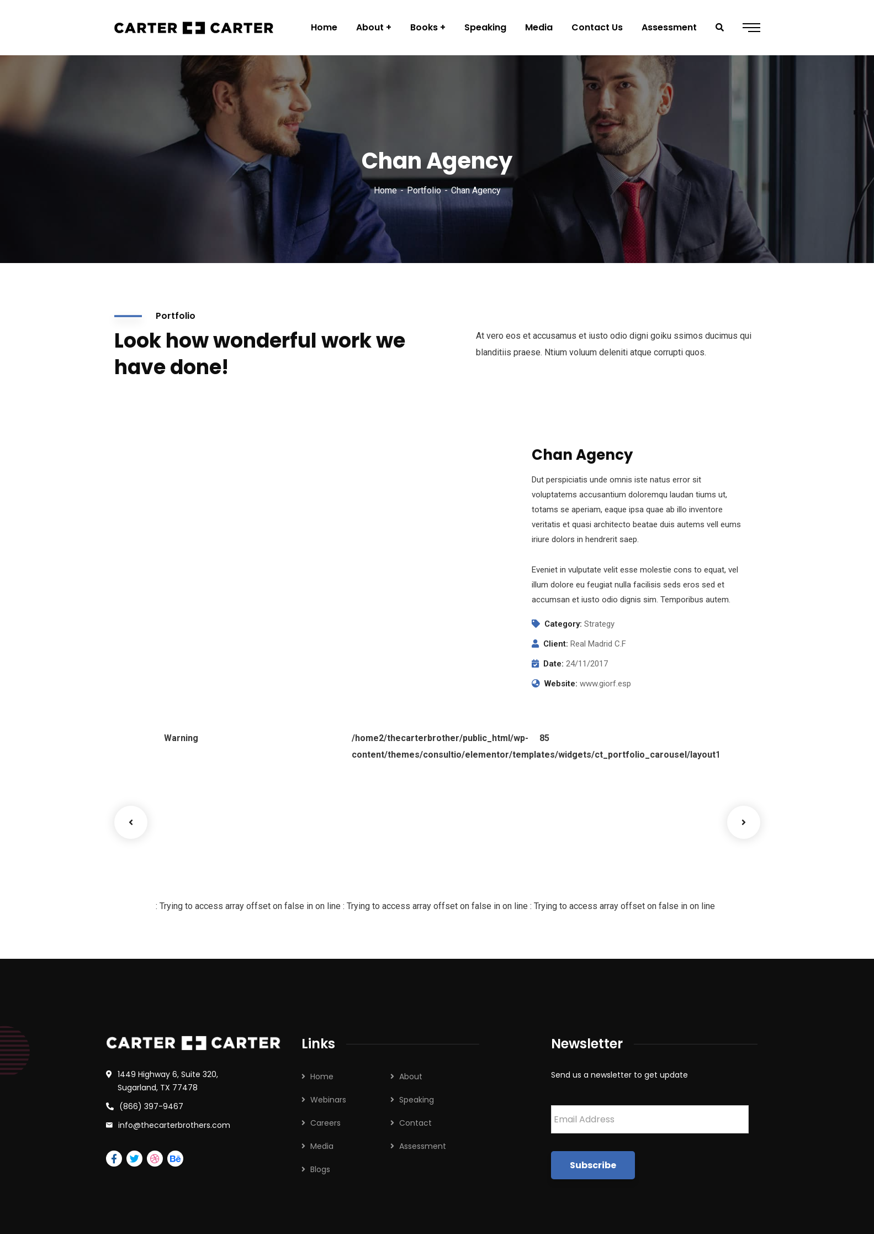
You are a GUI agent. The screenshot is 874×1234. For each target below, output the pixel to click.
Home (385, 190)
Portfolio (424, 190)
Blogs (320, 1169)
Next (743, 822)
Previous (130, 822)
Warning (181, 738)
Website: (561, 684)
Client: (555, 644)
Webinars (328, 1099)
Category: (563, 624)
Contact (415, 1122)
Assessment (422, 1146)
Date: (553, 664)
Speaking (416, 1099)
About (410, 1076)
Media (321, 1146)
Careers (325, 1122)
